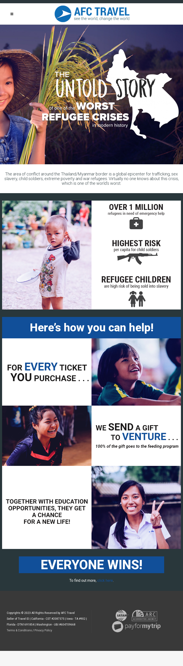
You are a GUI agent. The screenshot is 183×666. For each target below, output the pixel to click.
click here (105, 580)
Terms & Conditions (19, 630)
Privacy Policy (43, 630)
